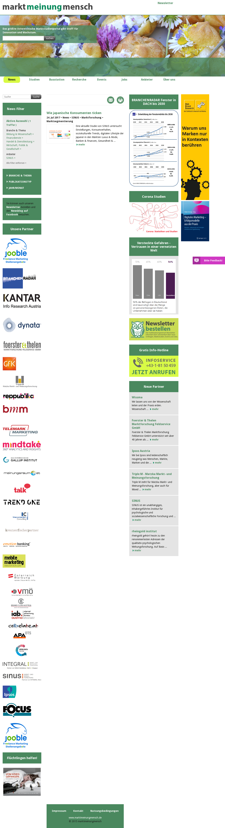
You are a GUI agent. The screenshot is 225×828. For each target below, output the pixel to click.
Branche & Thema (20, 175)
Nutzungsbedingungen (104, 810)
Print (120, 100)
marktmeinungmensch (48, 7)
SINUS (10, 158)
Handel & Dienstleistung (20, 141)
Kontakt (78, 810)
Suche (36, 96)
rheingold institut (144, 531)
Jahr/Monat (16, 187)
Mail (110, 100)
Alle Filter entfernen (16, 163)
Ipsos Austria (141, 451)
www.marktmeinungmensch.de (85, 817)
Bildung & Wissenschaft (20, 134)
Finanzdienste (14, 137)
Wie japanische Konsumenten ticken (74, 113)
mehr (81, 144)
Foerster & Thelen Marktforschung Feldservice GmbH (151, 424)
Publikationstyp (20, 181)
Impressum (59, 810)
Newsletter (165, 3)
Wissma (137, 397)
